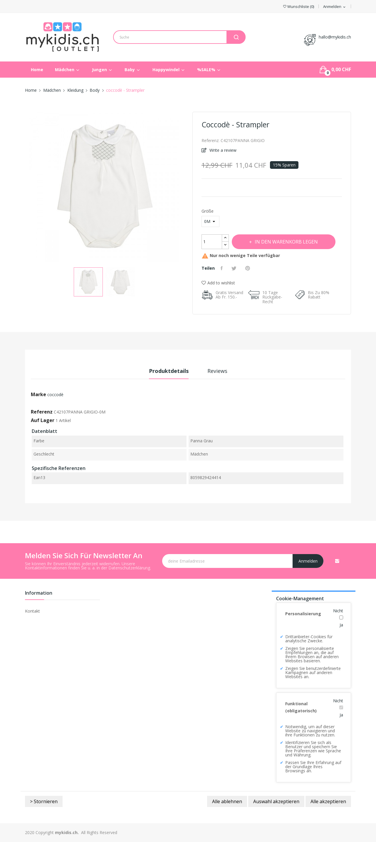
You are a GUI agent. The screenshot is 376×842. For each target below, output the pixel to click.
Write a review (222, 150)
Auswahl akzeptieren (276, 801)
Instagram (337, 561)
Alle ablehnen (227, 801)
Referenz (42, 412)
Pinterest (248, 268)
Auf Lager (42, 420)
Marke (38, 394)
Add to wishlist (218, 283)
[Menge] (212, 241)
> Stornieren (44, 801)
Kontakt (32, 611)
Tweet (235, 268)
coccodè (55, 394)
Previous (25, 188)
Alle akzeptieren (328, 801)
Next (184, 188)
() (298, 7)
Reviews (217, 370)
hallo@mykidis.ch (335, 37)
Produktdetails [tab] (169, 370)
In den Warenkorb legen (286, 242)
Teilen (222, 268)
